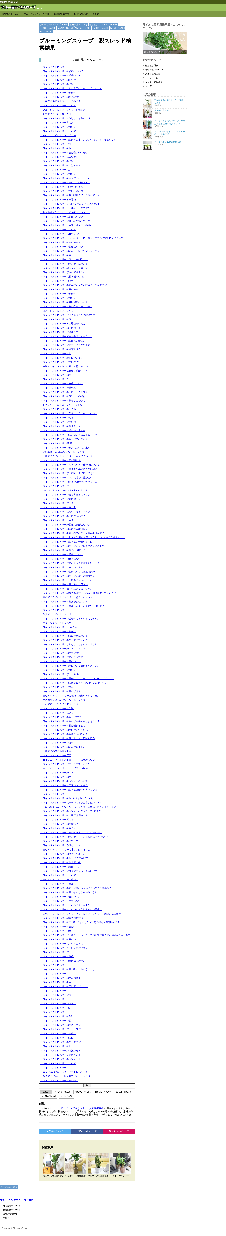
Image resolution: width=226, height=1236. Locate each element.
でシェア (55, 1131)
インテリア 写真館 (152, 82)
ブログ (95, 14)
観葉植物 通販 (150, 65)
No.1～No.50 (46, 31)
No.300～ (113, 24)
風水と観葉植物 (81, 14)
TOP (39, 8)
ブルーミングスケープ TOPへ (53, 24)
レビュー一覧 (150, 78)
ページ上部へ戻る (9, 1187)
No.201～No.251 (65, 28)
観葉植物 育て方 (61, 14)
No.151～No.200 (83, 28)
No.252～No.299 (47, 28)
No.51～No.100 (117, 28)
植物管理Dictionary (11, 14)
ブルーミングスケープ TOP (36, 14)
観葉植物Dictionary (98, 24)
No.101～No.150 (100, 28)
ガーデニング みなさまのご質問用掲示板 (82, 1108)
